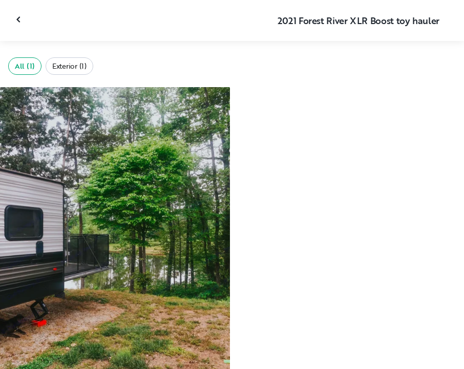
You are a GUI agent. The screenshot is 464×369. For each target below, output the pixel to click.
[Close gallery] (19, 19)
